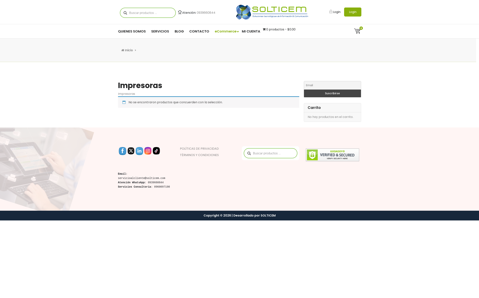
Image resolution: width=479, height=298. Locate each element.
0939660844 (206, 13)
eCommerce (225, 32)
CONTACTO (199, 32)
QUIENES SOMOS (132, 32)
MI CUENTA (251, 32)
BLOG (179, 32)
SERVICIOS (160, 32)
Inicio (148, 50)
